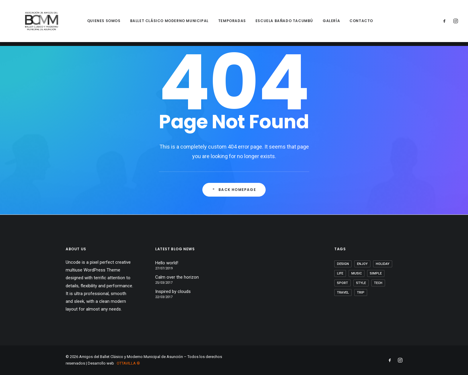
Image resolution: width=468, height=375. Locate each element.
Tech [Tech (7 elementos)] (378, 283)
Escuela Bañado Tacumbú (276, 22)
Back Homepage (234, 189)
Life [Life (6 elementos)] (340, 273)
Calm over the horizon (177, 277)
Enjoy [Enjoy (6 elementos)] (362, 264)
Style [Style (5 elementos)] (361, 283)
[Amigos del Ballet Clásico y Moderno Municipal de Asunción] (37, 23)
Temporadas (224, 22)
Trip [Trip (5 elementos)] (360, 292)
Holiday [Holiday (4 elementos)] (383, 264)
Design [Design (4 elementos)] (343, 264)
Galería (323, 22)
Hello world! (166, 263)
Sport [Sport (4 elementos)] (342, 283)
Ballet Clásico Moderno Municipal (161, 22)
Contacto (354, 22)
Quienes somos (96, 22)
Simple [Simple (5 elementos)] (376, 273)
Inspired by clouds (173, 291)
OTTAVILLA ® (128, 363)
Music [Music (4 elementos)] (356, 273)
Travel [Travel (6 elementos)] (343, 292)
